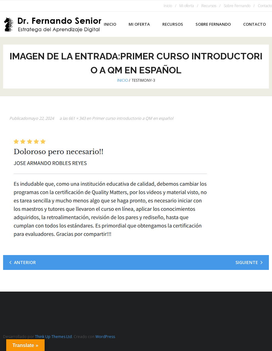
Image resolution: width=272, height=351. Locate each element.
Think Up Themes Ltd (53, 336)
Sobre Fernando (237, 5)
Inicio (168, 5)
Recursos (208, 5)
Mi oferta (186, 5)
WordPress (105, 336)
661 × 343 (77, 118)
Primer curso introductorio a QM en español (132, 118)
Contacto (265, 5)
